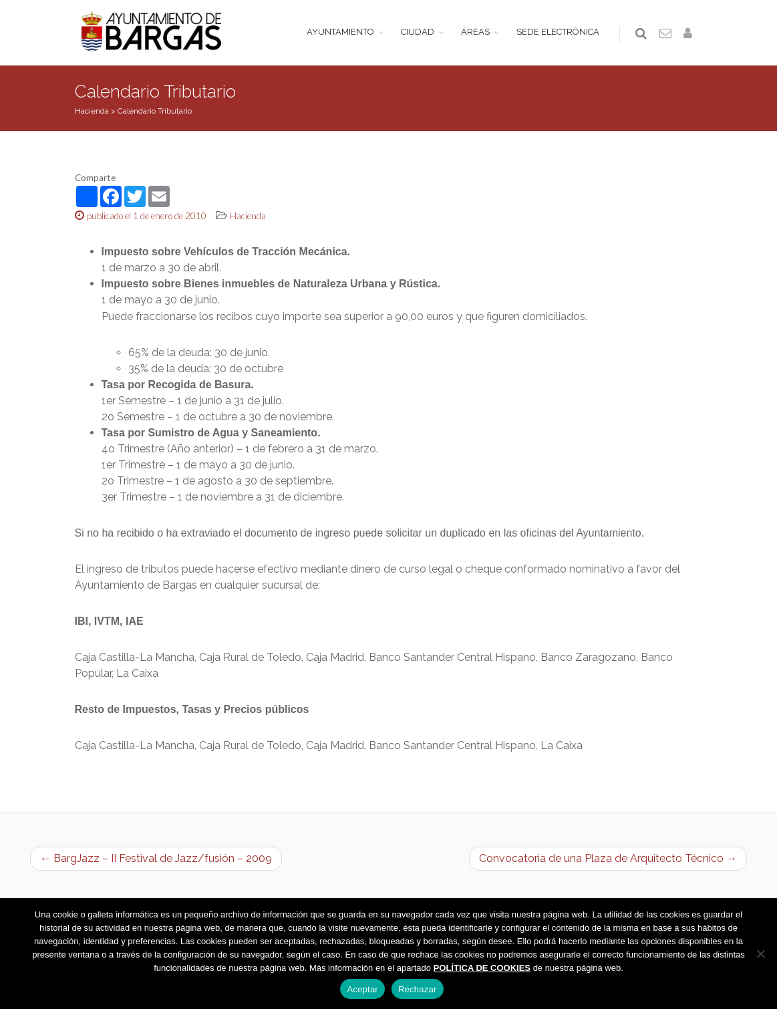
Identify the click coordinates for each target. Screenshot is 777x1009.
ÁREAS (476, 32)
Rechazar (417, 989)
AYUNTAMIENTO (341, 32)
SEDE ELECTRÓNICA (558, 32)
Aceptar (362, 989)
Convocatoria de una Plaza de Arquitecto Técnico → (608, 861)
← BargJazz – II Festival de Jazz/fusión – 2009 (156, 861)
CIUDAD (418, 32)
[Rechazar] (760, 953)
